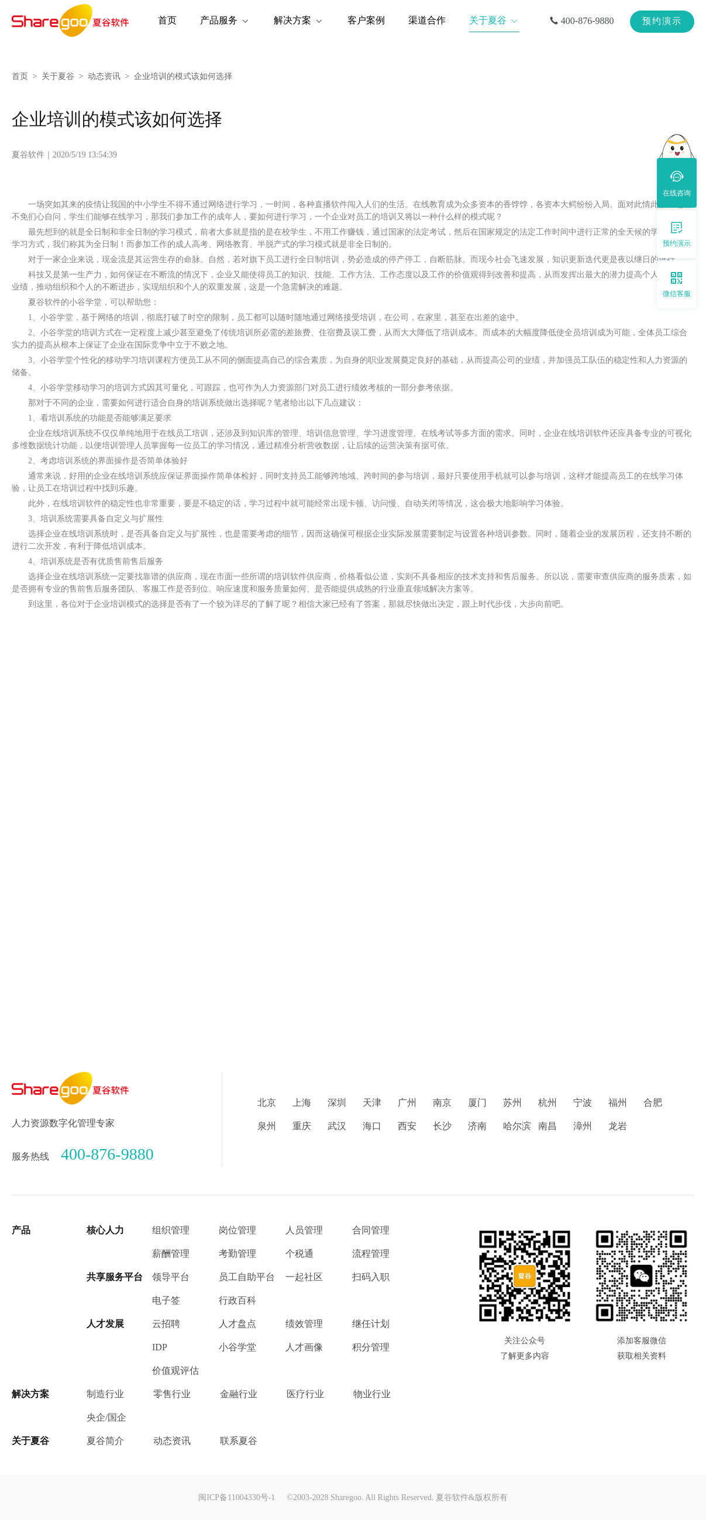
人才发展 (105, 1324)
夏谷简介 (105, 1441)
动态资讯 (104, 76)
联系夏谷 (238, 1441)
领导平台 (171, 1277)
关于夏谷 (58, 76)
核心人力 (105, 1230)
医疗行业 (305, 1394)
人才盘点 (237, 1324)
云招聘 (166, 1324)
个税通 (299, 1253)
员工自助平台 (247, 1277)
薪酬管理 (171, 1253)
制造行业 (105, 1394)
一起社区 (304, 1277)
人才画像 (304, 1347)
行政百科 (237, 1300)
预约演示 (662, 21)
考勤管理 (237, 1253)
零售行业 (172, 1394)
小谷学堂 (237, 1347)
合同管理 (371, 1230)
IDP (159, 1347)
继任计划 (371, 1324)
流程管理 (371, 1253)
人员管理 (304, 1230)
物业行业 (372, 1394)
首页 (20, 76)
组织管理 (171, 1230)
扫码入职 (371, 1277)
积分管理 (371, 1347)
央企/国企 (106, 1417)
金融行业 (238, 1394)
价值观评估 (175, 1370)
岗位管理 (237, 1230)
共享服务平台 (115, 1277)
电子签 (166, 1300)
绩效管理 (304, 1324)
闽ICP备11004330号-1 (236, 1497)
